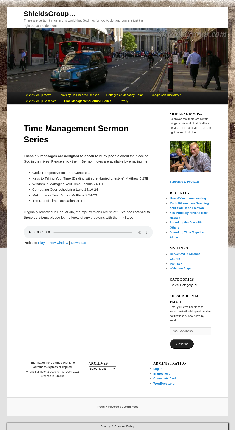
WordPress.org (164, 383)
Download (78, 243)
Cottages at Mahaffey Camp (124, 95)
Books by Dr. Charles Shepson (79, 95)
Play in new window (53, 243)
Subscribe (182, 344)
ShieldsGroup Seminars (40, 101)
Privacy (124, 101)
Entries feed (161, 373)
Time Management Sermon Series (87, 101)
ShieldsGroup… (50, 13)
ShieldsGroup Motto (38, 95)
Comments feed (164, 378)
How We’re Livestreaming (188, 198)
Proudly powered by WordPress (117, 406)
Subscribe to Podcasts (184, 181)
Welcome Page (180, 268)
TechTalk (176, 263)
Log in (157, 369)
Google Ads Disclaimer (166, 95)
